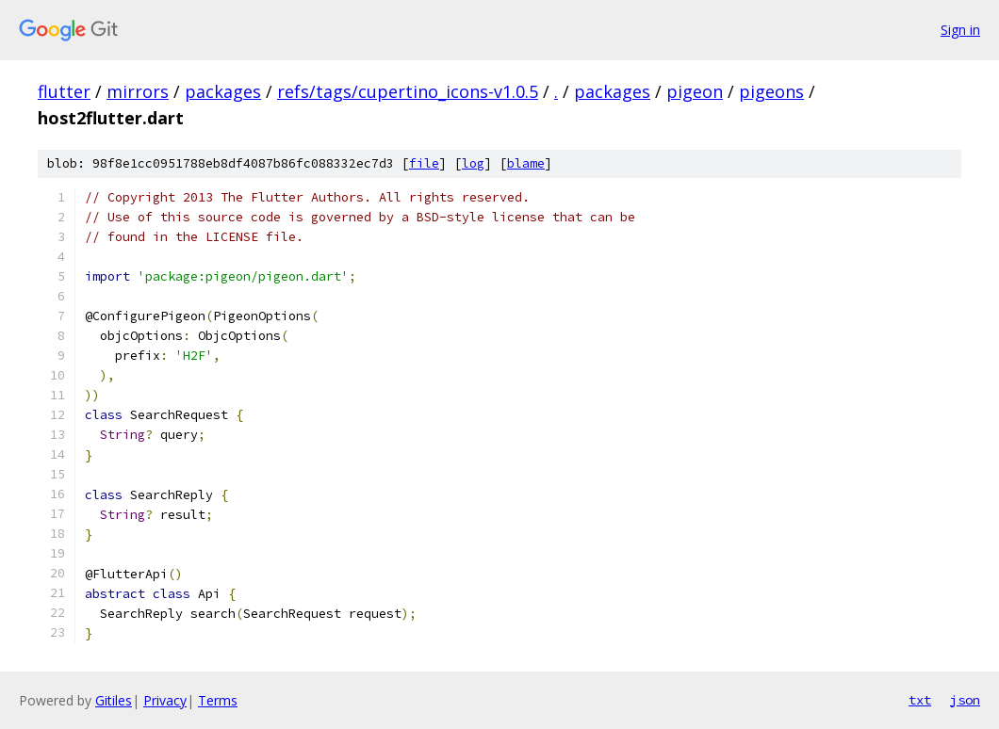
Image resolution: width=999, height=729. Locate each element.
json (965, 699)
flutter (64, 91)
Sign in (960, 30)
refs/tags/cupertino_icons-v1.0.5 (407, 91)
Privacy (165, 700)
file (424, 163)
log (473, 163)
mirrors (137, 91)
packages (223, 91)
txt (920, 699)
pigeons (771, 91)
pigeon (694, 91)
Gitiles (113, 700)
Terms (217, 700)
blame (526, 163)
